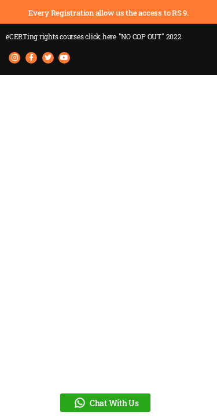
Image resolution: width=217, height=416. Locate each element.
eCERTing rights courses (61, 36)
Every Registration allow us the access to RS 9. (108, 13)
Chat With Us (105, 403)
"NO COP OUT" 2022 (150, 36)
